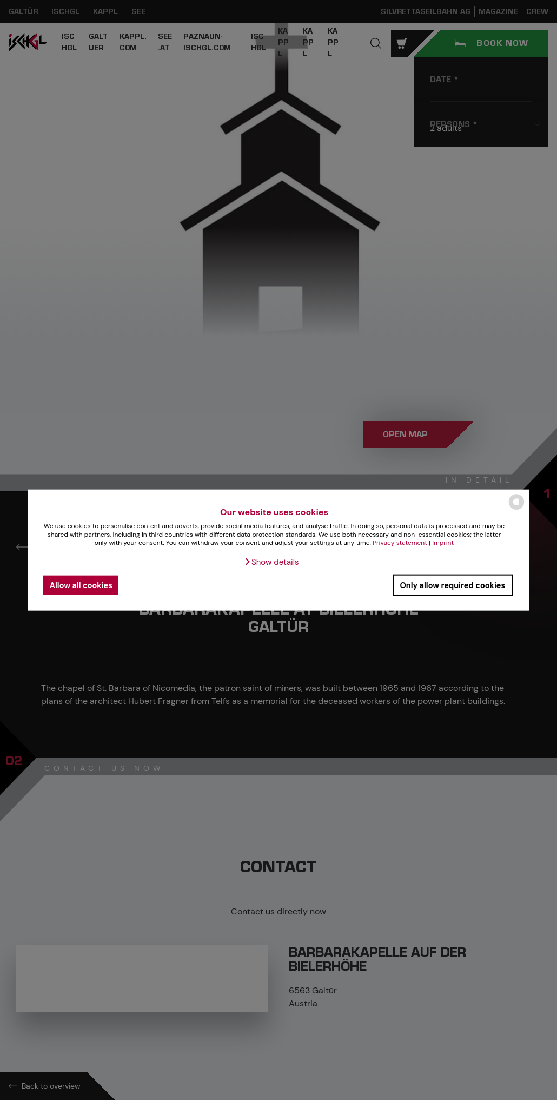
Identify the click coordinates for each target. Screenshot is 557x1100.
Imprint (443, 542)
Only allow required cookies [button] (452, 585)
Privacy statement (400, 542)
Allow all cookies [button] (81, 585)
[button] (271, 562)
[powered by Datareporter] (516, 509)
